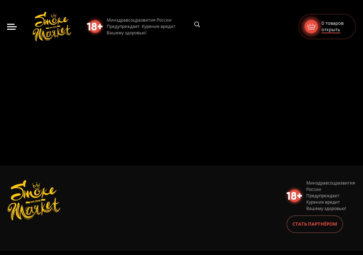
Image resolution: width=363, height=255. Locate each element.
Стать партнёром (314, 224)
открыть (331, 29)
